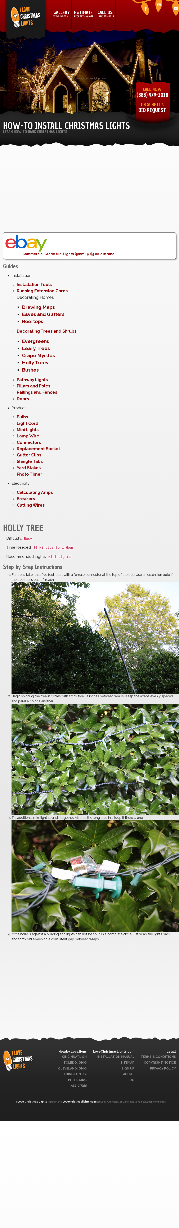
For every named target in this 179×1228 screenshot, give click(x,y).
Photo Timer (29, 474)
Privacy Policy (163, 1068)
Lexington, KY (74, 1074)
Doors (23, 398)
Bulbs (22, 416)
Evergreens (35, 341)
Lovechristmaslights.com (79, 1101)
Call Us (106, 14)
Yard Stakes (29, 467)
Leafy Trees (36, 348)
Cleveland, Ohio (72, 1068)
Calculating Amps (35, 492)
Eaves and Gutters (43, 314)
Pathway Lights (32, 379)
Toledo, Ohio (75, 1062)
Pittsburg (77, 1080)
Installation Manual (115, 1056)
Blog (129, 1080)
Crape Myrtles (38, 355)
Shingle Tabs (30, 461)
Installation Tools (34, 284)
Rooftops (32, 321)
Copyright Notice (160, 1062)
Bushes (30, 370)
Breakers (26, 498)
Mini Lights (28, 429)
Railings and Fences (37, 392)
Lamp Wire (28, 435)
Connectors (29, 442)
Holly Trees (35, 362)
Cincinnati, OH (74, 1056)
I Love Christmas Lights (32, 1101)
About (128, 1074)
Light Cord (27, 423)
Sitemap (127, 1062)
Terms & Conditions (158, 1056)
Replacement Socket (38, 448)
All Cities (79, 1085)
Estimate (83, 14)
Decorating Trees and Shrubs (46, 331)
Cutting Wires (31, 505)
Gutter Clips (29, 454)
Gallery (61, 14)
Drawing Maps (38, 307)
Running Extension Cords (42, 290)
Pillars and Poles (33, 385)
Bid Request (152, 110)
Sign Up (127, 1068)
